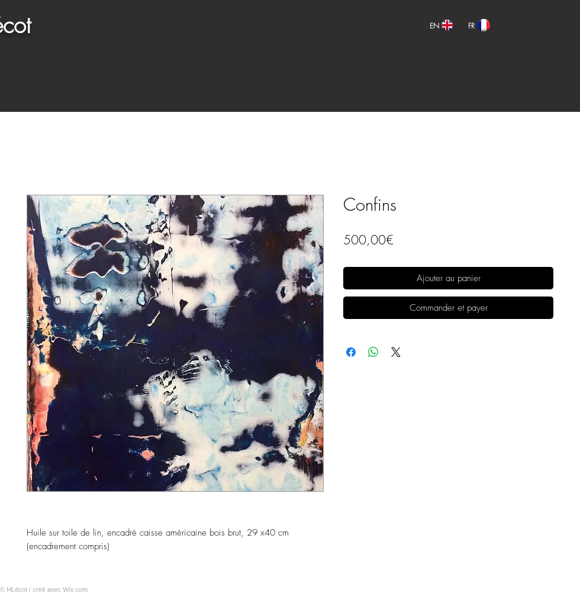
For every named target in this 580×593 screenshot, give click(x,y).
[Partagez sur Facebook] (351, 352)
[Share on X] (396, 352)
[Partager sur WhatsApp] (373, 352)
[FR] (471, 26)
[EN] (434, 26)
